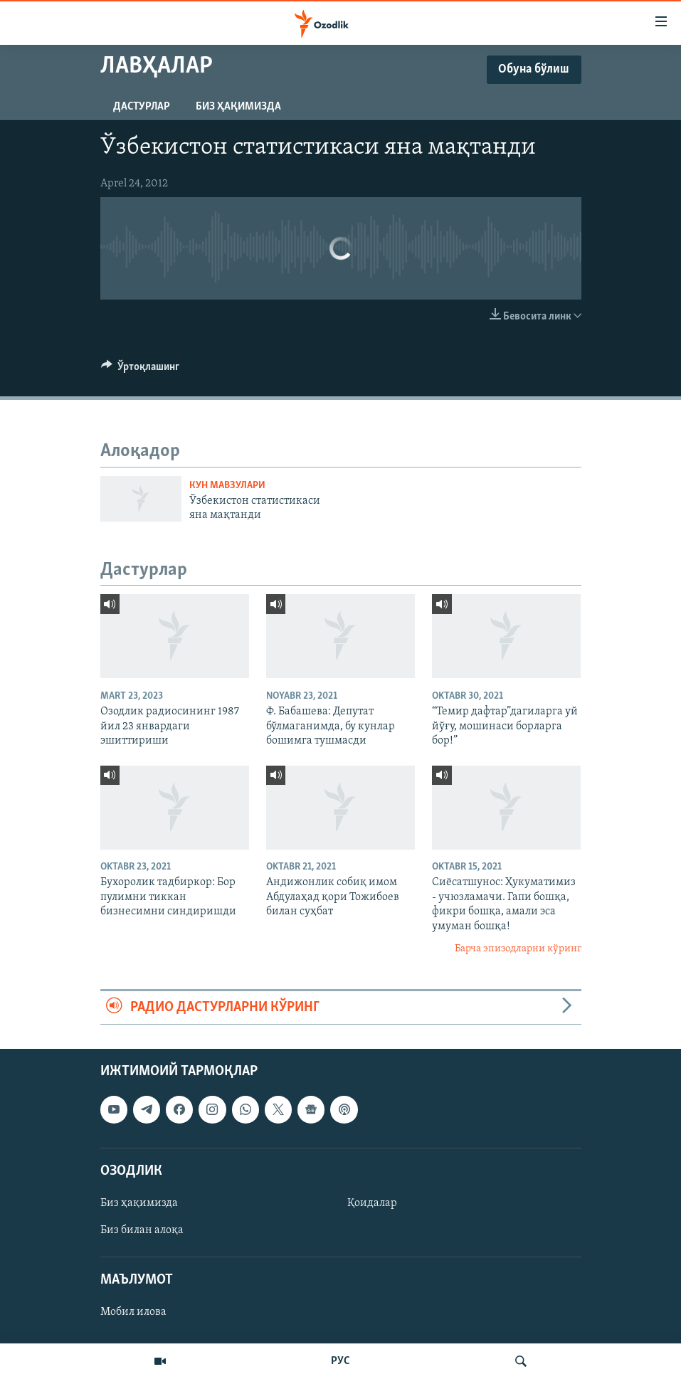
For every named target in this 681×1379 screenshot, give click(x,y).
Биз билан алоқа (142, 1230)
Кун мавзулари (227, 485)
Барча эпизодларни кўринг (518, 949)
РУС (340, 1361)
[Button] (140, 370)
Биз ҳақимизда (238, 106)
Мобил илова (133, 1312)
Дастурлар (141, 106)
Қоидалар (372, 1203)
